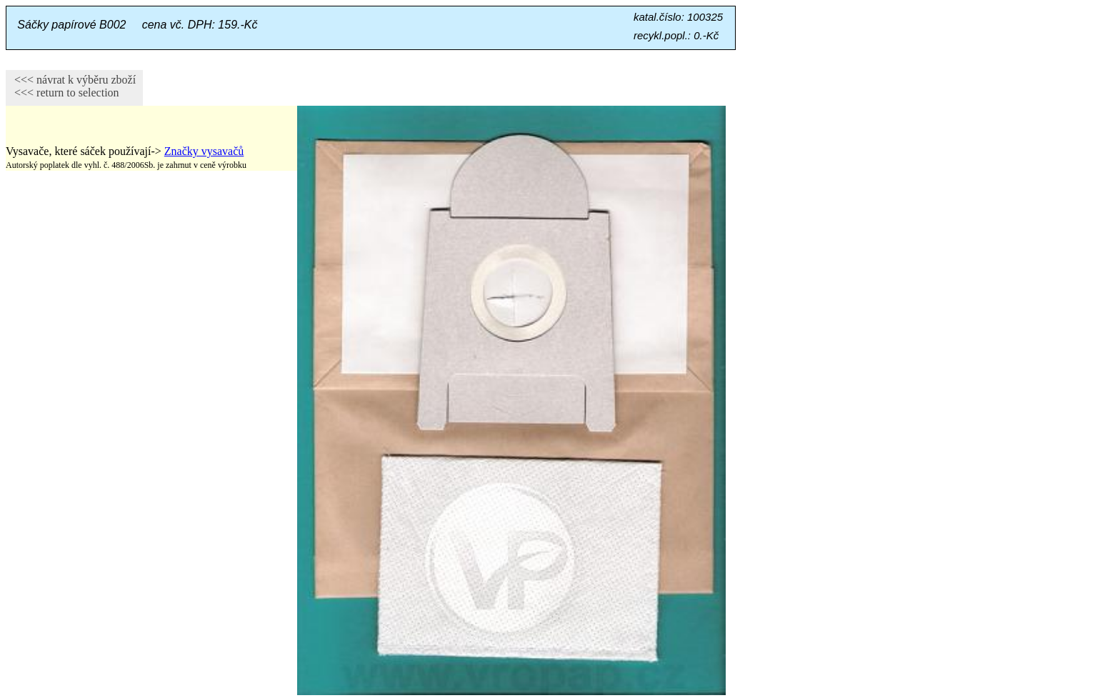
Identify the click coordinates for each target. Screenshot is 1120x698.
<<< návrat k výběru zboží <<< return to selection (71, 86)
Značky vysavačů (204, 151)
